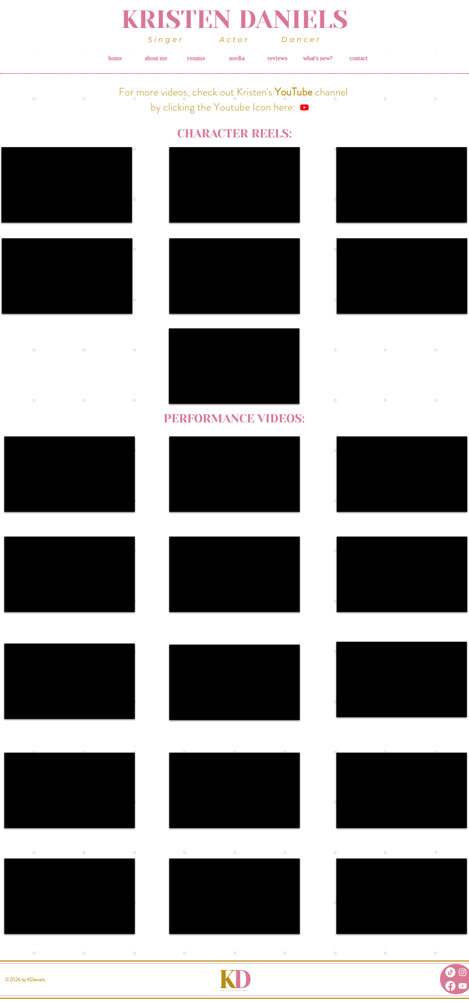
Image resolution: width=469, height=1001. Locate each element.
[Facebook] (450, 986)
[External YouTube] (66, 185)
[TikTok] (450, 972)
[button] (236, 58)
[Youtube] (304, 107)
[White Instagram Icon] (463, 972)
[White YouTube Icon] (463, 986)
